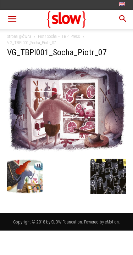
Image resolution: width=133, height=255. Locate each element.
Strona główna (19, 36)
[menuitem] (123, 4)
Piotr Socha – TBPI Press (59, 36)
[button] (12, 19)
